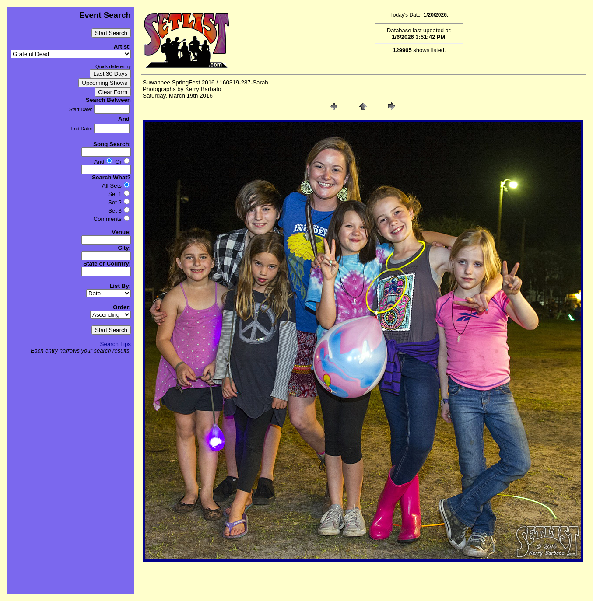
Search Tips (115, 344)
